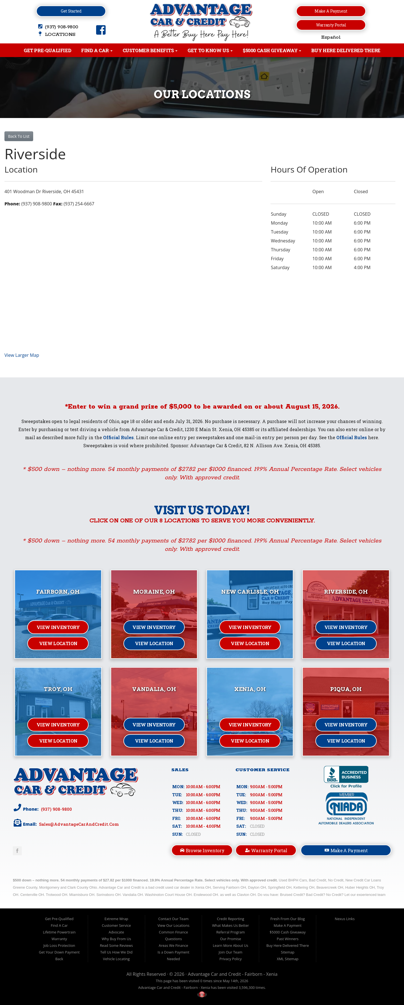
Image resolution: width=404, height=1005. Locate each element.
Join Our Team (230, 952)
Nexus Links (345, 918)
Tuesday (279, 232)
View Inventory (58, 627)
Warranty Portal (331, 25)
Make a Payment (331, 11)
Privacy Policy (230, 958)
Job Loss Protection (59, 945)
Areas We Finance (173, 945)
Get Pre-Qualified (47, 50)
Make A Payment (346, 850)
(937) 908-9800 (56, 809)
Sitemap (288, 952)
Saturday (280, 267)
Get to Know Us (210, 50)
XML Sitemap (287, 958)
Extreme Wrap (116, 918)
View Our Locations (173, 925)
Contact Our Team (173, 918)
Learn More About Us (230, 945)
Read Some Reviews (116, 945)
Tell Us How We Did (116, 952)
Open (318, 191)
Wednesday (283, 241)
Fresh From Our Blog (288, 918)
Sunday (278, 214)
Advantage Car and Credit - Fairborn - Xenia (233, 974)
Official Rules (118, 437)
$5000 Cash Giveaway (272, 50)
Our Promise (230, 938)
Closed (361, 191)
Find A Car (96, 50)
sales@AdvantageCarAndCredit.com (78, 824)
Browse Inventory (202, 850)
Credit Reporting (230, 918)
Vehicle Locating (116, 958)
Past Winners (287, 938)
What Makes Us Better (230, 925)
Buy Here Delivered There (345, 50)
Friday (277, 258)
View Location (58, 643)
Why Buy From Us (116, 938)
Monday (279, 223)
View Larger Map (21, 355)
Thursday (280, 250)
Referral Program (230, 932)
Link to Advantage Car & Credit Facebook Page (17, 850)
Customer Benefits (150, 50)
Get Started (71, 11)
